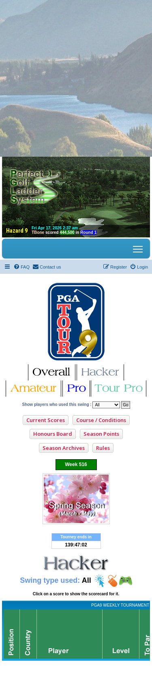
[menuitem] (21, 267)
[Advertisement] (76, 75)
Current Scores (45, 420)
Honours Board (52, 433)
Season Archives (64, 448)
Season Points (101, 433)
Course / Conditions (101, 420)
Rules (103, 448)
